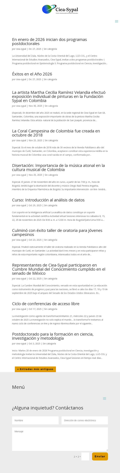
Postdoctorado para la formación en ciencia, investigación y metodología (53, 336)
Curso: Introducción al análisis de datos (48, 200)
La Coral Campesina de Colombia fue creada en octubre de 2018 (56, 133)
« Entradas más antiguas (35, 369)
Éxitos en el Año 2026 (32, 74)
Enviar (100, 456)
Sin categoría (50, 48)
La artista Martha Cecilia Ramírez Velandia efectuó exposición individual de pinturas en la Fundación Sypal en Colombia (58, 96)
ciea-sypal (21, 48)
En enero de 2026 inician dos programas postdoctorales (49, 41)
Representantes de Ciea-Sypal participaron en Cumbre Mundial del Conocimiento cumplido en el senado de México (58, 269)
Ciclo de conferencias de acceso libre (45, 303)
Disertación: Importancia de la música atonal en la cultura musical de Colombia (58, 167)
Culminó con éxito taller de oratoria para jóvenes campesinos (57, 232)
